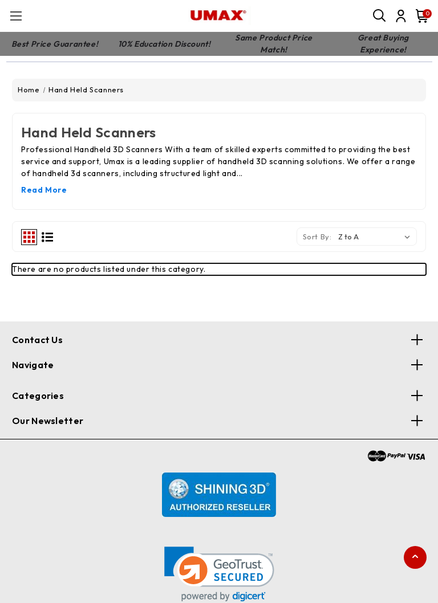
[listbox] (376, 236)
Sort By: (317, 236)
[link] (219, 574)
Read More (44, 190)
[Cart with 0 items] (419, 16)
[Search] (380, 16)
